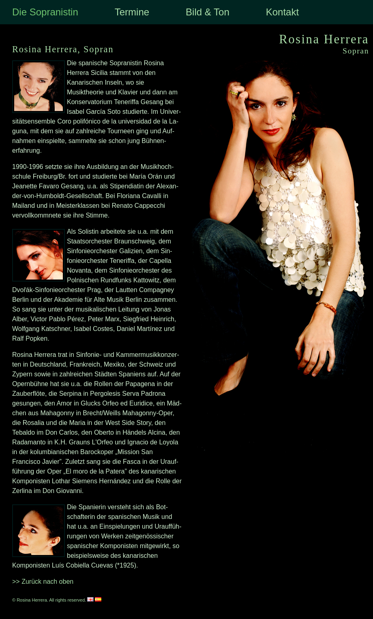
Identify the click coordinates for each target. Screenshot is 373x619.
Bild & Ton (207, 11)
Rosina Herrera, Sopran (63, 49)
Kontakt (282, 11)
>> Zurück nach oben (42, 581)
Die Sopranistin (45, 11)
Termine (132, 11)
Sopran (356, 51)
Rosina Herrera (324, 39)
